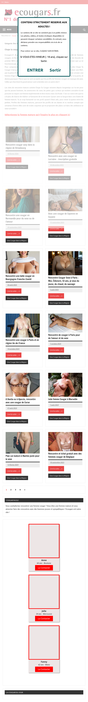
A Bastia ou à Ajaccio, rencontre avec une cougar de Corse (21, 401)
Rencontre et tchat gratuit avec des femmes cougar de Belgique (65, 455)
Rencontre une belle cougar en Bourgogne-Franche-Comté (20, 277)
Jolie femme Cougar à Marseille (62, 399)
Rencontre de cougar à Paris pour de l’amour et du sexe (64, 336)
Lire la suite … (12, 233)
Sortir (55, 69)
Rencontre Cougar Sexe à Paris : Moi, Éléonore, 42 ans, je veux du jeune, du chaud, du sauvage (63, 281)
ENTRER (35, 69)
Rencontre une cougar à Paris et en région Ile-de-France (22, 341)
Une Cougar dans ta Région (17, 240)
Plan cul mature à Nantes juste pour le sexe (23, 457)
